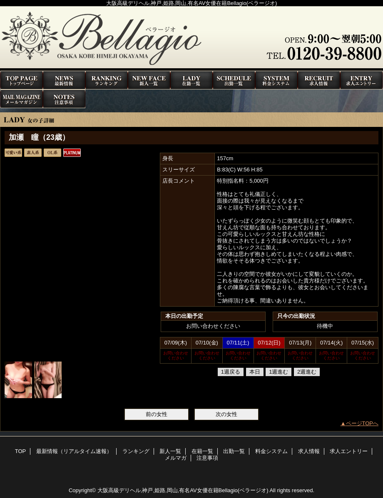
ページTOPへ (362, 423)
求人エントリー (361, 80)
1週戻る (230, 372)
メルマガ (21, 98)
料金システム (276, 80)
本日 (254, 372)
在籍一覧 (191, 80)
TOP (21, 80)
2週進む (306, 372)
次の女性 (226, 414)
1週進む (278, 372)
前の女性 (156, 414)
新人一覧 (149, 80)
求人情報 (319, 80)
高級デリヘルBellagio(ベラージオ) (191, 38)
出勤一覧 (234, 80)
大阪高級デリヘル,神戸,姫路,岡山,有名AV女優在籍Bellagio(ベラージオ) (183, 490)
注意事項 (64, 98)
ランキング (106, 80)
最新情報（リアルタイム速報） (64, 80)
